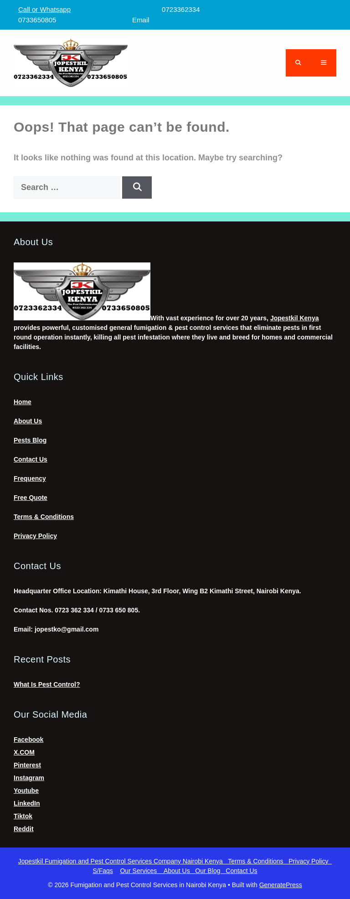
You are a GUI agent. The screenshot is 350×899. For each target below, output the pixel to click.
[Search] (137, 187)
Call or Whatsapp (44, 9)
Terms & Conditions (44, 516)
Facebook (28, 739)
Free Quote (30, 497)
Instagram (29, 777)
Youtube (26, 790)
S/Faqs (103, 870)
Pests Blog (30, 440)
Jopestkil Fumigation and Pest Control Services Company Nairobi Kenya (123, 861)
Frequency (30, 478)
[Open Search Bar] (298, 63)
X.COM (24, 752)
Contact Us (30, 459)
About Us (28, 421)
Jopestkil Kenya (294, 318)
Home (22, 402)
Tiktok (23, 816)
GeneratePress (280, 885)
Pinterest (27, 765)
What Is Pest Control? (47, 684)
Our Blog (210, 870)
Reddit (24, 828)
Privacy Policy (35, 535)
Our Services (142, 870)
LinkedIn (27, 803)
